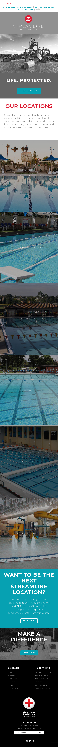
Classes (11, 675)
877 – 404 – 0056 (25, 9)
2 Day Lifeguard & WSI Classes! (17, 7)
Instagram (26, 741)
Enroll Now (29, 653)
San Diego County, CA (29, 319)
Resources (12, 679)
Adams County (41, 685)
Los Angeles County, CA (30, 176)
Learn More (29, 621)
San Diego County (42, 679)
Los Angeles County (43, 672)
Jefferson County (42, 688)
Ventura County (41, 682)
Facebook (33, 741)
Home (10, 672)
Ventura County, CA (29, 390)
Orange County (41, 675)
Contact (11, 685)
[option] (29, 121)
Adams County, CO (29, 462)
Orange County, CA (29, 247)
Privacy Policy (14, 688)
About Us (11, 682)
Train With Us (29, 90)
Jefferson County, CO (29, 533)
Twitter (30, 741)
